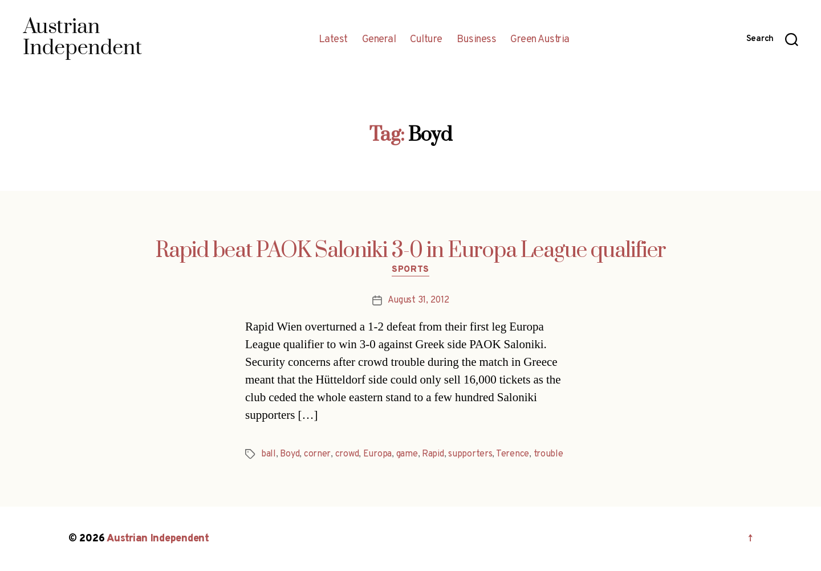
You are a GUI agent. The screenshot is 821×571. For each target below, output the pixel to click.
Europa (377, 454)
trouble (548, 454)
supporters (470, 454)
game (407, 454)
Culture (426, 40)
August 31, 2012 (418, 300)
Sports (410, 270)
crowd (347, 454)
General (379, 40)
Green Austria (540, 40)
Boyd (289, 454)
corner (317, 454)
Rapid (433, 454)
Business (476, 40)
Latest (333, 40)
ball (268, 454)
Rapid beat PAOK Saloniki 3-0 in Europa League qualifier (411, 250)
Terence (512, 454)
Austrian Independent (158, 538)
